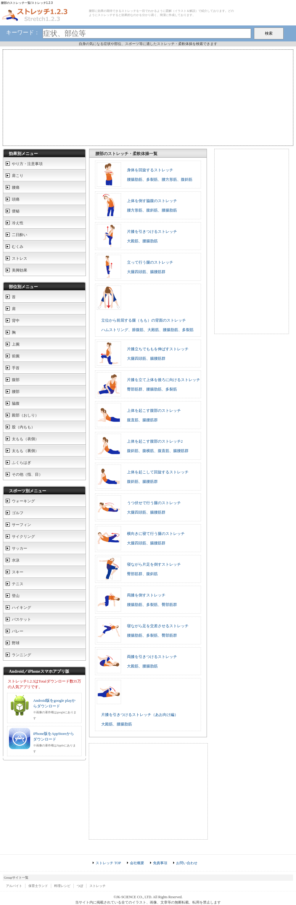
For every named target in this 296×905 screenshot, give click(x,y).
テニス (17, 584)
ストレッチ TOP (108, 863)
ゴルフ (17, 513)
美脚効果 (19, 270)
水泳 (16, 560)
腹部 (16, 380)
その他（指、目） (27, 474)
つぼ (80, 886)
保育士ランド (38, 886)
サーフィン (21, 524)
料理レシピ (62, 886)
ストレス (19, 258)
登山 (16, 595)
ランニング (21, 655)
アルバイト (14, 886)
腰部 (16, 391)
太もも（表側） (25, 439)
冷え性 (17, 223)
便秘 (16, 211)
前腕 (16, 356)
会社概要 (137, 863)
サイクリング (23, 536)
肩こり (17, 175)
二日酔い (19, 235)
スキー (17, 572)
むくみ (17, 246)
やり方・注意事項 (27, 164)
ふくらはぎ (21, 462)
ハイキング (21, 607)
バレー (17, 631)
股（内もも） (23, 427)
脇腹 (16, 403)
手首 (16, 368)
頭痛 (16, 199)
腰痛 (16, 187)
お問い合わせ (186, 863)
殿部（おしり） (25, 415)
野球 (16, 643)
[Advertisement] (148, 97)
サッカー (19, 548)
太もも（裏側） (25, 451)
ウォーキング (23, 501)
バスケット (21, 619)
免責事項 (160, 863)
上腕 (16, 344)
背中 (16, 320)
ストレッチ (97, 886)
